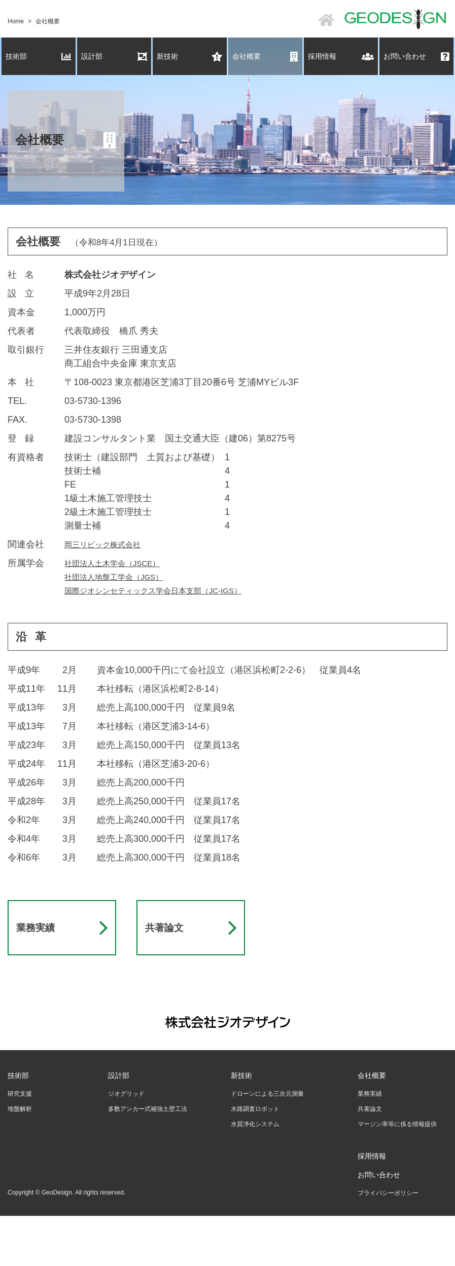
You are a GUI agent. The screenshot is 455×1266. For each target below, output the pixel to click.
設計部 (114, 56)
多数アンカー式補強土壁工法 (147, 1155)
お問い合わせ (416, 56)
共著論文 (169, 950)
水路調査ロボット (255, 1155)
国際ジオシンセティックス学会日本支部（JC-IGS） (170, 590)
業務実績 (40, 950)
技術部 (39, 56)
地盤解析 (20, 1155)
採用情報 (341, 56)
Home (16, 21)
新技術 (190, 56)
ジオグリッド (126, 1139)
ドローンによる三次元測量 (267, 1139)
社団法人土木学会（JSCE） (121, 563)
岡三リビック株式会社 (110, 544)
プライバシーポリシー (388, 1239)
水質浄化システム (255, 1170)
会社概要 (265, 56)
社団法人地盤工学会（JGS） (123, 577)
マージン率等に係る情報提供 (397, 1170)
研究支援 (20, 1139)
